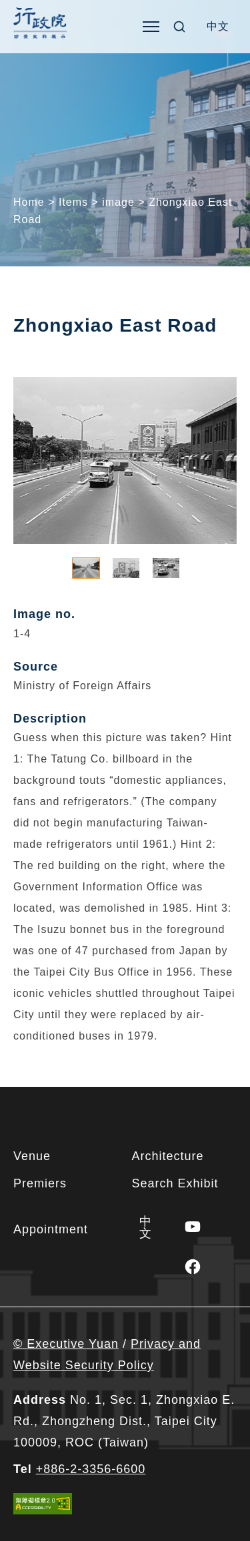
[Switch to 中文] (218, 26)
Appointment (50, 1229)
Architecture (168, 1156)
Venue (32, 1156)
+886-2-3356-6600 (91, 1469)
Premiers (40, 1183)
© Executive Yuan (66, 1344)
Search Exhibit (175, 1183)
